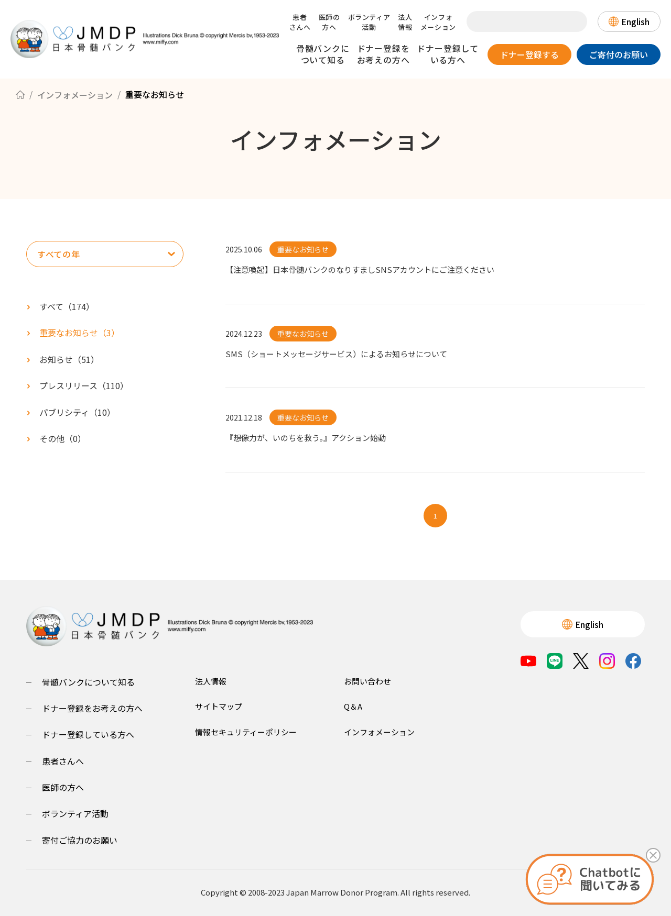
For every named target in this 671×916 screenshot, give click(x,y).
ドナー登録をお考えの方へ (383, 54)
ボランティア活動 (369, 22)
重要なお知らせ (303, 249)
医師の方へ (329, 22)
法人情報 (405, 22)
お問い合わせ (367, 681)
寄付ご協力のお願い (79, 840)
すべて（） (66, 306)
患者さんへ (300, 22)
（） (79, 332)
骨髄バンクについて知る (323, 54)
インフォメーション (438, 22)
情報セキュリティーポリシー (246, 731)
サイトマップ (218, 706)
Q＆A (353, 706)
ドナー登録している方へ (448, 54)
